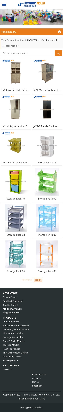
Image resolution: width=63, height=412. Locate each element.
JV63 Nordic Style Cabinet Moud (20, 90)
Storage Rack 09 (47, 198)
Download (7, 369)
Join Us (35, 381)
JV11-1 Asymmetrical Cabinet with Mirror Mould (29, 126)
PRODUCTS (31, 40)
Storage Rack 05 (47, 271)
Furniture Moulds (50, 40)
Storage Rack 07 (47, 235)
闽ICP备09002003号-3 (31, 407)
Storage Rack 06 (16, 271)
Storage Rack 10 (16, 198)
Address (36, 378)
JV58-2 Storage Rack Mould (17, 162)
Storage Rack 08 (16, 235)
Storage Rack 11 (47, 162)
